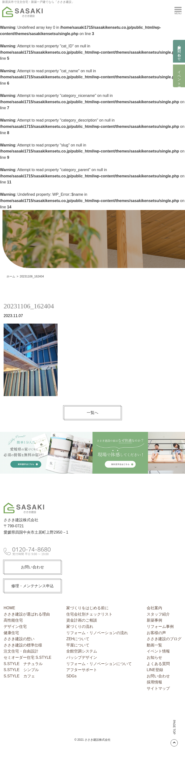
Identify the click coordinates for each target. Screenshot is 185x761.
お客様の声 (156, 633)
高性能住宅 (13, 620)
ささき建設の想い (19, 639)
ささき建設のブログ (164, 639)
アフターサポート (81, 670)
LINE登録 (155, 670)
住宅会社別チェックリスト (89, 614)
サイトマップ (158, 688)
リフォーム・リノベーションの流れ (97, 633)
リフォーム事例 (160, 626)
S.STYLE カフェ (19, 676)
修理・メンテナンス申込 (32, 586)
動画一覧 (154, 645)
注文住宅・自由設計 (21, 651)
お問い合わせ (32, 567)
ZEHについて (77, 639)
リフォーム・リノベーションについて (99, 664)
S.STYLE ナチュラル (23, 664)
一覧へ (92, 413)
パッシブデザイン (81, 657)
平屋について (77, 645)
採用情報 (154, 682)
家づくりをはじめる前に (87, 608)
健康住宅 (11, 633)
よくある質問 (158, 664)
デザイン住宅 (15, 626)
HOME (9, 608)
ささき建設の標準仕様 (23, 645)
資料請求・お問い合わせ (179, 51)
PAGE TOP (174, 733)
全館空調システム (81, 651)
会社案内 (154, 608)
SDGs (71, 676)
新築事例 (154, 620)
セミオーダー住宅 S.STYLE (27, 657)
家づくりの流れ (79, 626)
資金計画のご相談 (81, 620)
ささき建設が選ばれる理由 (27, 614)
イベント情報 (179, 76)
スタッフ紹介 (158, 614)
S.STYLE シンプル (21, 670)
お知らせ (154, 657)
